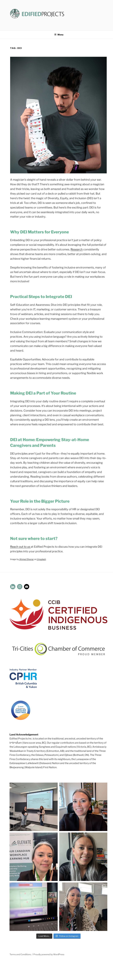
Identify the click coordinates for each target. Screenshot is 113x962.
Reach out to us (20, 546)
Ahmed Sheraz (26, 559)
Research (77, 249)
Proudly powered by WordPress (48, 954)
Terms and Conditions (20, 954)
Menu (58, 34)
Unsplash (41, 559)
